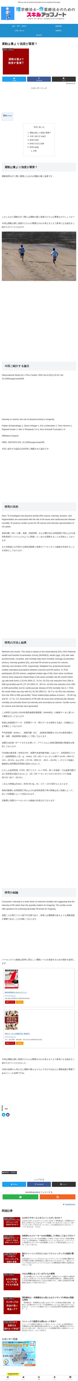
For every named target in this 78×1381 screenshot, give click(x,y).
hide (9, 116)
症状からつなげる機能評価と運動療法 (17, 1033)
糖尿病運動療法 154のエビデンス (16, 992)
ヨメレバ (13, 995)
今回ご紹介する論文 (38, 136)
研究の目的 (34, 140)
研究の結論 (34, 147)
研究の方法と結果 (37, 144)
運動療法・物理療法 (9, 1172)
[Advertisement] (39, 196)
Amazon (19, 1002)
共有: (35, 151)
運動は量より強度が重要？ (40, 133)
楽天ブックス (10, 1002)
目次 (36, 127)
